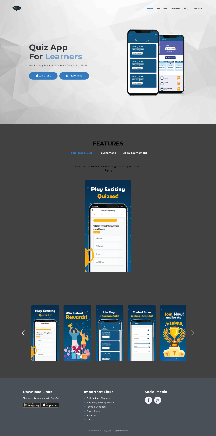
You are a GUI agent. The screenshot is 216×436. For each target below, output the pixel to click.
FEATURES (162, 8)
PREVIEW (175, 8)
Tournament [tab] (107, 152)
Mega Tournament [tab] (134, 152)
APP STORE (45, 76)
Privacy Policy (93, 411)
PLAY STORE (76, 76)
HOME (151, 8)
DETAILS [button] (196, 8)
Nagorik (107, 430)
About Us (91, 415)
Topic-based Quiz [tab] (81, 152)
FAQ (186, 8)
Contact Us (92, 419)
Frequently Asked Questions (100, 402)
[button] (23, 333)
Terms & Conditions (96, 406)
